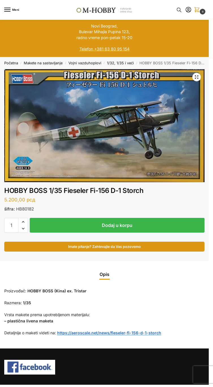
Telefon (86, 48)
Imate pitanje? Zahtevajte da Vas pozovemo (104, 246)
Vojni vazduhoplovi (84, 63)
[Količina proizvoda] (11, 225)
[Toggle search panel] (179, 10)
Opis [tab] (104, 274)
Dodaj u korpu (117, 225)
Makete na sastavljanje (43, 63)
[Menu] (12, 10)
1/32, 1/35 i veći (120, 63)
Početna (11, 63)
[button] (198, 10)
